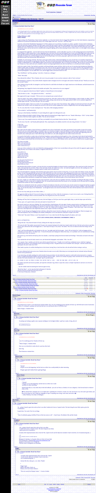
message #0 (19, 404)
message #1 (20, 318)
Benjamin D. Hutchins (54, 490)
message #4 (23, 379)
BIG (45, 484)
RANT (50, 484)
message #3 (21, 361)
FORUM (62, 484)
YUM (19, 484)
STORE (58, 484)
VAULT (89, 484)
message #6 (20, 424)
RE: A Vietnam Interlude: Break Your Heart (24, 279)
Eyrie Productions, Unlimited (54, 489)
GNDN (54, 484)
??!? (48, 484)
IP (15, 275)
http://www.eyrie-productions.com (41, 440)
